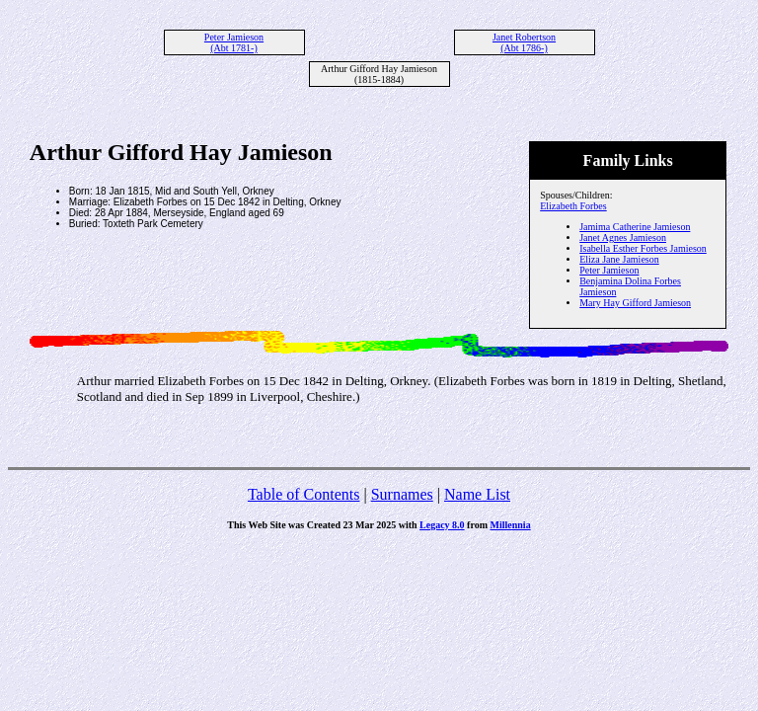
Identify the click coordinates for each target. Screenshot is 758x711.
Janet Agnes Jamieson (622, 237)
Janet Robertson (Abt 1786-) (524, 42)
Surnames (402, 494)
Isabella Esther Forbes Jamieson (643, 248)
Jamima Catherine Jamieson (634, 226)
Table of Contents (304, 494)
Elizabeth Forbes (573, 205)
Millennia (511, 524)
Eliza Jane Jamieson (619, 259)
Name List (477, 494)
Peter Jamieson (609, 270)
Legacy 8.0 (442, 524)
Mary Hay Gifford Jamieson (635, 302)
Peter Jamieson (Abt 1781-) (234, 42)
